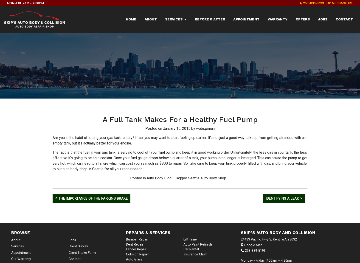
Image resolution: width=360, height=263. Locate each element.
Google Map (251, 245)
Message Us (340, 3)
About (151, 19)
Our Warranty (21, 259)
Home (131, 19)
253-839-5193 (312, 3)
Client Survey (78, 246)
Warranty (277, 19)
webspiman (205, 128)
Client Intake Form (82, 253)
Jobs (322, 19)
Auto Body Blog (159, 178)
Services (174, 19)
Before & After (210, 19)
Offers (303, 19)
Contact (344, 19)
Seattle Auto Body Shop (207, 178)
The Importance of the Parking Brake (93, 199)
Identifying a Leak (282, 199)
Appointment (246, 19)
